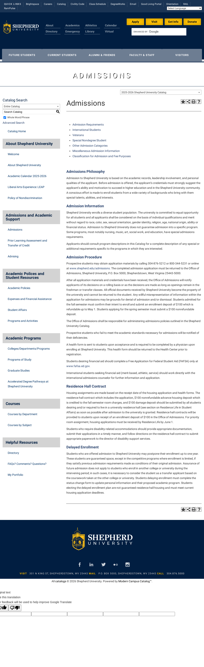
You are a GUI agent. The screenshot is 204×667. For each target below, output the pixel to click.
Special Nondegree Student (89, 138)
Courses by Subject (20, 423)
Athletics (91, 25)
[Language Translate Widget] (184, 8)
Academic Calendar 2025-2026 (27, 174)
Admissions (15, 227)
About (49, 25)
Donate (192, 21)
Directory (51, 31)
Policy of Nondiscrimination (25, 196)
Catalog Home (17, 129)
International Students (86, 127)
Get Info (173, 21)
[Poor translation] (14, 606)
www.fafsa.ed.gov (78, 364)
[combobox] (160, 90)
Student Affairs (17, 307)
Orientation (172, 4)
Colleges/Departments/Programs (29, 346)
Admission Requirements (88, 122)
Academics (72, 25)
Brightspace (32, 4)
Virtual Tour (109, 34)
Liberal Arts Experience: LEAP (26, 185)
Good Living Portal (151, 4)
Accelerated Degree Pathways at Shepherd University (28, 382)
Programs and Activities (23, 318)
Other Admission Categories (90, 143)
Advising (13, 254)
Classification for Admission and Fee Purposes (101, 154)
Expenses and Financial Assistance (30, 297)
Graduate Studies (19, 368)
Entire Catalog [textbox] (12, 104)
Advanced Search (14, 120)
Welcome (13, 152)
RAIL (185, 4)
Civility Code (77, 4)
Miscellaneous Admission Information (96, 148)
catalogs (60, 579)
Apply (135, 21)
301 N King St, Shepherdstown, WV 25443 (58, 571)
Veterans (78, 133)
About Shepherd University (24, 163)
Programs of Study (19, 357)
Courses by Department (22, 412)
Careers (48, 4)
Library (89, 31)
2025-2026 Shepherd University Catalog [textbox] (143, 90)
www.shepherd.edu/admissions (90, 266)
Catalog (61, 4)
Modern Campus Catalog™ (135, 579)
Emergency (72, 31)
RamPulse (9, 8)
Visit (154, 21)
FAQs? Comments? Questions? (27, 461)
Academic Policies (19, 286)
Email (133, 4)
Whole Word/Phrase (18, 115)
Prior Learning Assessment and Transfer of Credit (27, 241)
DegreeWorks (118, 4)
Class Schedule (97, 4)
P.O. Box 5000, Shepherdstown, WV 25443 (127, 571)
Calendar (111, 25)
